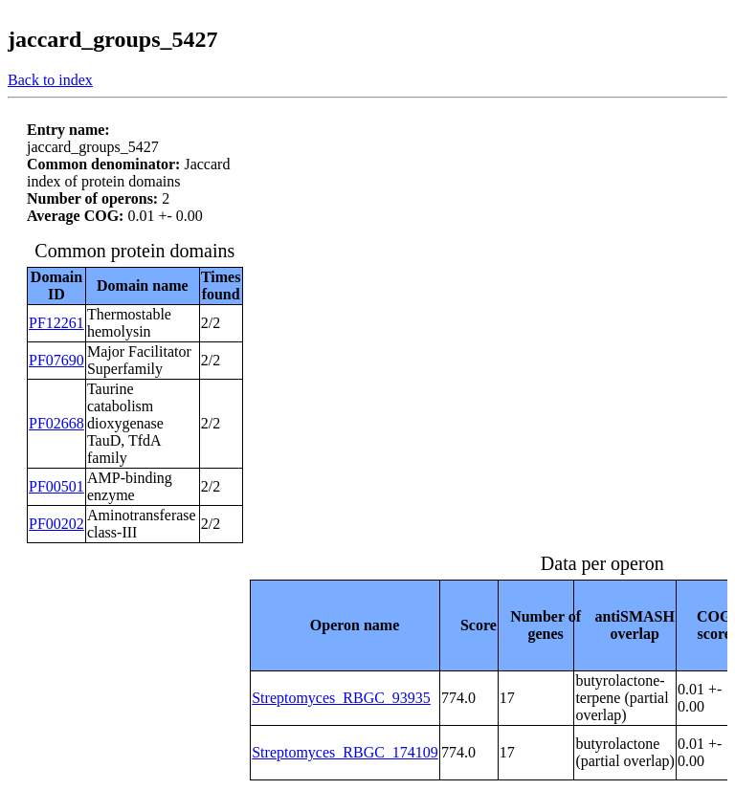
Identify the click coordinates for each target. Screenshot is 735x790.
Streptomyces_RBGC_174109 (345, 752)
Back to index (50, 80)
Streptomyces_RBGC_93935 (341, 698)
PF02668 (56, 423)
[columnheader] (345, 625)
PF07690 (56, 360)
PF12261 (56, 323)
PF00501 (56, 486)
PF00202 (56, 524)
